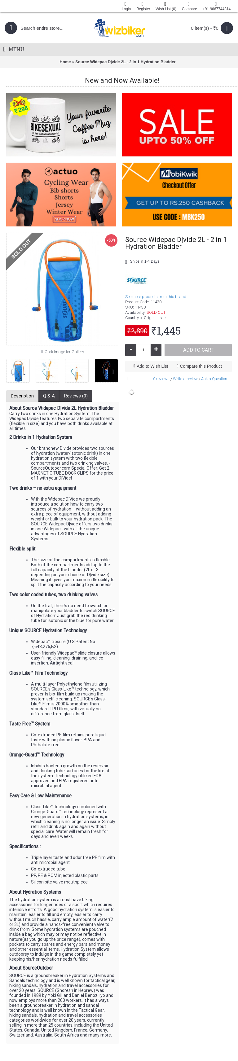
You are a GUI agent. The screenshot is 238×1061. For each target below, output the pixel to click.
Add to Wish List (152, 366)
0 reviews (161, 378)
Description (22, 396)
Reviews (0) (76, 396)
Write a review (185, 378)
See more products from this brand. (156, 296)
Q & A (49, 396)
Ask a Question (214, 378)
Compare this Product (201, 366)
